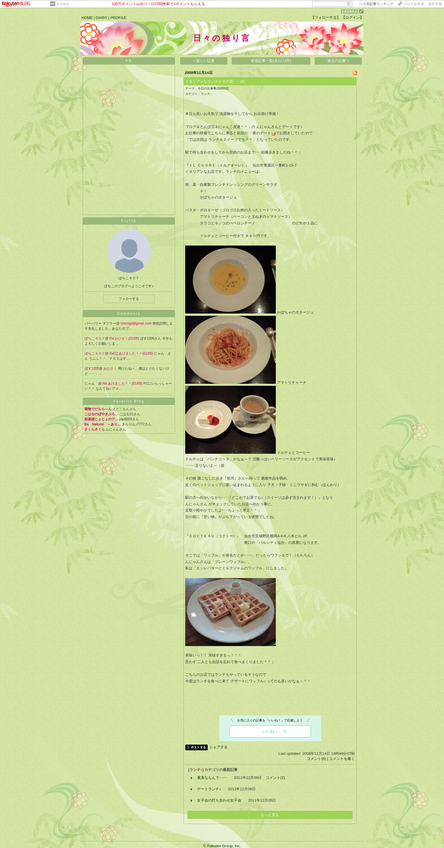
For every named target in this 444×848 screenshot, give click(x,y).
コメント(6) (316, 759)
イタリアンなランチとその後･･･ (212, 81)
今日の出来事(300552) (213, 88)
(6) (242, 81)
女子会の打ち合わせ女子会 (219, 800)
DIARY (101, 18)
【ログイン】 (352, 17)
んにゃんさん (267, 127)
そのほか (63, 4)
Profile (128, 221)
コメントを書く (342, 759)
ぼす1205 (92, 368)
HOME (87, 18)
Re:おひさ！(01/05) (125, 338)
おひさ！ (110, 368)
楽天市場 (435, 4)
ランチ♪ (206, 93)
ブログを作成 (414, 4)
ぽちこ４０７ (95, 338)
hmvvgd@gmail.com (136, 323)
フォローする (129, 299)
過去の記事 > (338, 61)
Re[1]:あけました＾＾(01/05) (132, 353)
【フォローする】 (325, 17)
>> (376, 4)
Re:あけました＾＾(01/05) (123, 383)
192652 (349, 11)
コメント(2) (275, 777)
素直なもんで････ (212, 777)
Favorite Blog (128, 401)
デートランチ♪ (209, 789)
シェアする (218, 747)
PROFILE (118, 18)
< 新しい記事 (204, 61)
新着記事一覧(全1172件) (271, 61)
